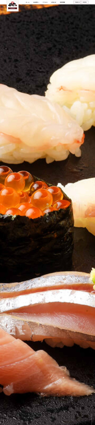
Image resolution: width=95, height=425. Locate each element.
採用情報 (62, 3)
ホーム (27, 3)
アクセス (45, 3)
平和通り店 (77, 3)
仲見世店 (85, 3)
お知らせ (53, 3)
